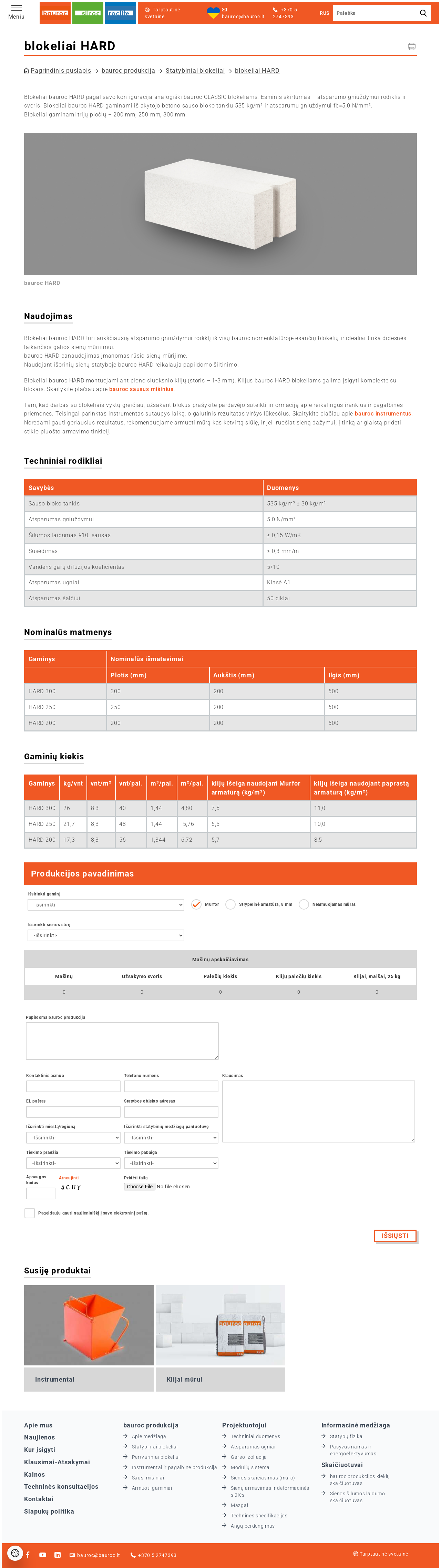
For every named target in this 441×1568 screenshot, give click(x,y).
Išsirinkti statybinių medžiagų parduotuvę (166, 1126)
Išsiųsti (395, 1235)
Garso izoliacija (249, 1457)
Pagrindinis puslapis (61, 70)
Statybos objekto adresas (149, 1101)
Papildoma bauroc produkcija (55, 1017)
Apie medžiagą (149, 1436)
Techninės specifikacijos (259, 1515)
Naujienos (39, 1437)
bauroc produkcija (128, 70)
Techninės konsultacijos (61, 1486)
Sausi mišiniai (148, 1477)
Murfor (212, 904)
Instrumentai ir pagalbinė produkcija (174, 1467)
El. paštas (36, 1101)
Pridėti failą (135, 1178)
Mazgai (239, 1505)
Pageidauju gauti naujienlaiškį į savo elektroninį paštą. (93, 1213)
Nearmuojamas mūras (334, 904)
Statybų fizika (346, 1436)
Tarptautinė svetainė (380, 1554)
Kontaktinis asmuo (45, 1075)
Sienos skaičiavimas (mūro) (263, 1477)
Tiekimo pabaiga (140, 1152)
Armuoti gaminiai (152, 1488)
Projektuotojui (244, 1425)
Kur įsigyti (39, 1449)
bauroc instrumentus (383, 413)
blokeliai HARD (257, 70)
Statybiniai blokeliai (195, 70)
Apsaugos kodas (36, 1180)
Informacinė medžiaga (355, 1425)
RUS (325, 13)
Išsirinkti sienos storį (49, 924)
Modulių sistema (250, 1467)
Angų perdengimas (253, 1526)
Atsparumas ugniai (253, 1446)
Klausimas (232, 1075)
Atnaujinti (69, 1178)
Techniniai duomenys (255, 1436)
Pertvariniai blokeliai (156, 1457)
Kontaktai (39, 1499)
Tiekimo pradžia (42, 1152)
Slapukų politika (49, 1511)
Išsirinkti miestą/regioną (50, 1126)
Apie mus (38, 1425)
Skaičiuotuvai (342, 1464)
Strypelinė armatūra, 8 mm (265, 904)
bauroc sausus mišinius (141, 389)
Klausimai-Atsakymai (57, 1462)
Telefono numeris (141, 1075)
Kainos (34, 1474)
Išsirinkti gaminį (44, 894)
